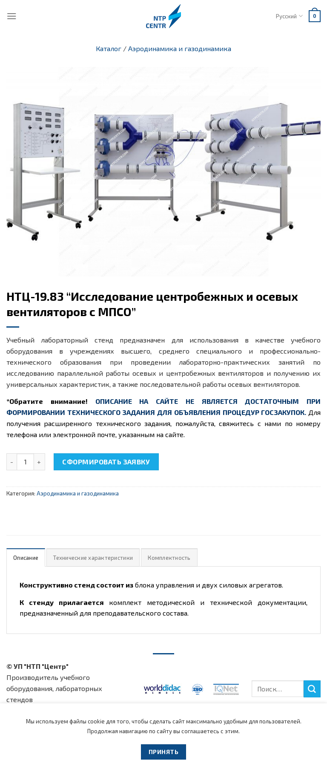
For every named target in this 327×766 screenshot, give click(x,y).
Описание (25, 557)
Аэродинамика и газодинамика (179, 48)
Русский (289, 16)
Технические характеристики (93, 557)
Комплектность (169, 557)
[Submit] (312, 688)
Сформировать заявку (106, 462)
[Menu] (11, 16)
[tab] (25, 557)
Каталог (108, 48)
